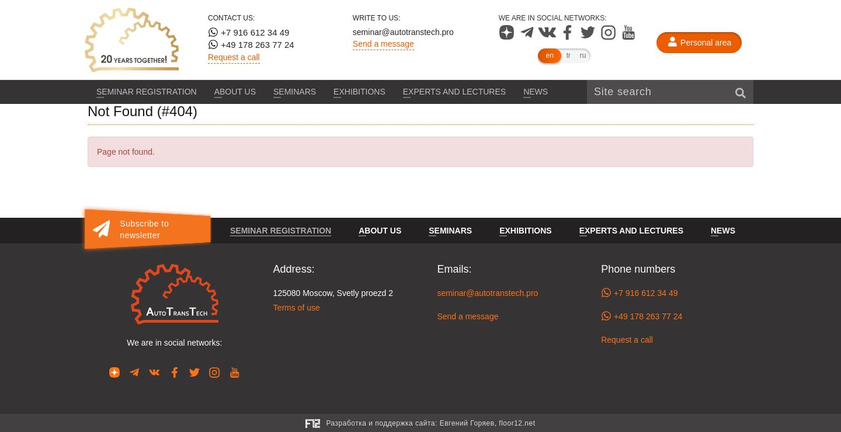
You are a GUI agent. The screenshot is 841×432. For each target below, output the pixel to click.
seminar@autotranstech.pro (403, 32)
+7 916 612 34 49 (248, 32)
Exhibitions (359, 91)
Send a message (383, 43)
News (535, 91)
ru (583, 55)
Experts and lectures (454, 91)
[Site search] (670, 92)
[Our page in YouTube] (629, 36)
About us (235, 91)
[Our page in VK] (548, 36)
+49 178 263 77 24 (251, 44)
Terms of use (296, 307)
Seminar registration (146, 91)
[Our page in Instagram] (609, 36)
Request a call (234, 57)
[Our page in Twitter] (589, 36)
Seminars (294, 91)
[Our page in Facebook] (568, 36)
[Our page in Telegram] (528, 36)
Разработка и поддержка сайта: (430, 423)
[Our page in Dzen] (508, 36)
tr (569, 55)
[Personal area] (699, 42)
